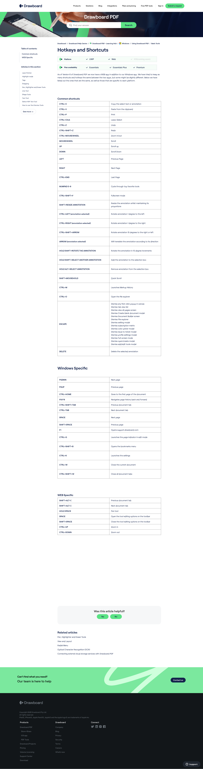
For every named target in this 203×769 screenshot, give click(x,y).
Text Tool (25, 98)
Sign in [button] (160, 6)
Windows (124, 43)
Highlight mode (27, 76)
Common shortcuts (30, 54)
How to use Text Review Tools (33, 105)
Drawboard (61, 43)
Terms (57, 744)
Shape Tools (26, 94)
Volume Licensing (27, 752)
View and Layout (64, 641)
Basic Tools (155, 43)
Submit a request (175, 6)
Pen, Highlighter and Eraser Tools (34, 87)
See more (27, 111)
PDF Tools (25, 739)
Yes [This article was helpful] (102, 616)
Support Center (26, 756)
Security (58, 739)
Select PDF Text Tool (29, 101)
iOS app (24, 735)
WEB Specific (36, 57)
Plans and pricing (129, 6)
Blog (100, 6)
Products (77, 6)
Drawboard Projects (28, 744)
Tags (24, 80)
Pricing (23, 748)
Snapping (25, 83)
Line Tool (25, 91)
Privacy (58, 735)
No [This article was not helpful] (116, 616)
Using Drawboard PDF (140, 43)
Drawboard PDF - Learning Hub (103, 43)
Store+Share (26, 731)
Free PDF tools (147, 6)
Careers (58, 748)
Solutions (89, 6)
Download (24, 760)
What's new (60, 752)
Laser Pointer (27, 73)
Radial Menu (62, 645)
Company (59, 727)
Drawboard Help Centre (78, 43)
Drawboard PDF (26, 727)
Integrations (112, 6)
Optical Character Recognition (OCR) (73, 649)
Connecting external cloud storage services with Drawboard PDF (85, 653)
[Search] (94, 25)
